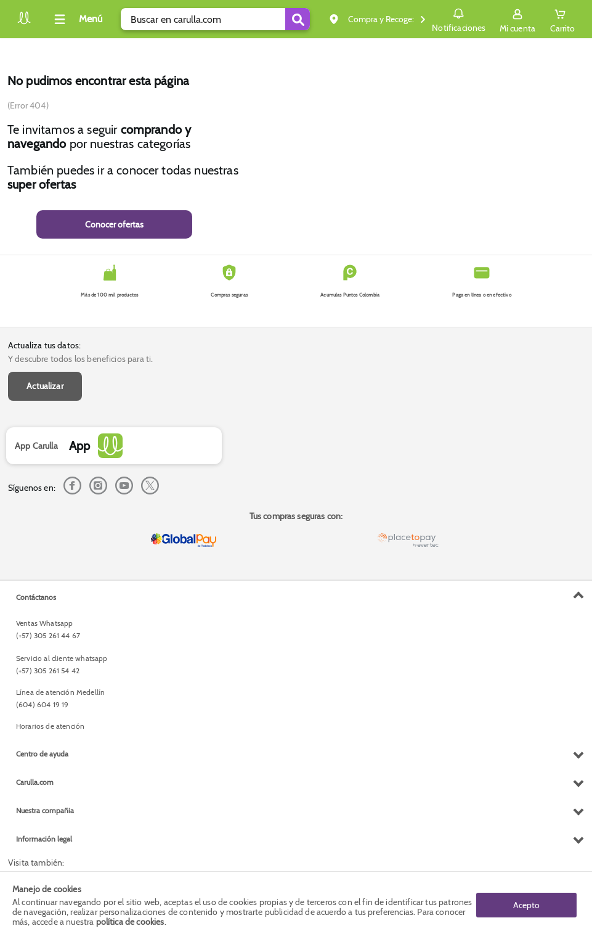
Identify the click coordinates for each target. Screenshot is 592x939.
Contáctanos (36, 597)
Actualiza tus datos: (44, 345)
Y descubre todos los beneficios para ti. (80, 359)
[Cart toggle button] (562, 19)
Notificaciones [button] (458, 18)
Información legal (44, 838)
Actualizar (44, 386)
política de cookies (130, 921)
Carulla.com (35, 782)
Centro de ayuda (42, 753)
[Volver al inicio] (24, 22)
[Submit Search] (297, 19)
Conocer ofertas (114, 224)
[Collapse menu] (76, 19)
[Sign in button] (517, 19)
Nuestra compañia (45, 810)
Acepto (526, 905)
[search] (215, 19)
